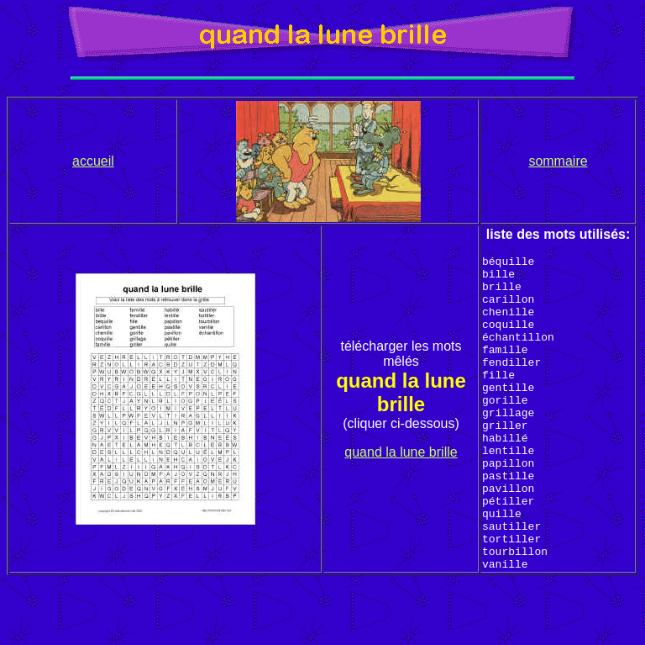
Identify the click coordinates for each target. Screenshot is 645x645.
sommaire (557, 161)
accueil (93, 161)
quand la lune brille (400, 483)
